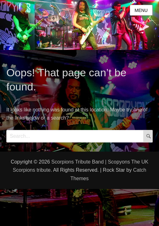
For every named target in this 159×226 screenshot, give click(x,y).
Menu (141, 10)
